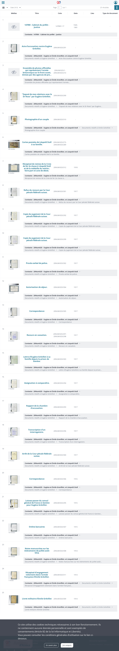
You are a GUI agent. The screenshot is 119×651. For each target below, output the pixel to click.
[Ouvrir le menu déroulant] (3, 2)
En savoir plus (51, 645)
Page (55, 7)
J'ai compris (67, 645)
